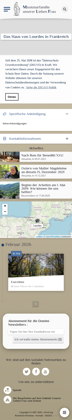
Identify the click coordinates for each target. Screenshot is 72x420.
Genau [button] (12, 96)
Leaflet (39, 236)
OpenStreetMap (53, 236)
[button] (38, 339)
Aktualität (26, 159)
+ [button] (5, 206)
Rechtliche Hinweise (24, 415)
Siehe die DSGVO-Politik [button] (41, 87)
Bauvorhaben (28, 196)
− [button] (5, 212)
